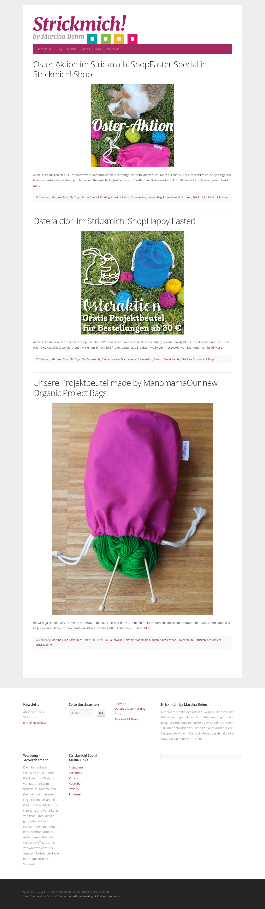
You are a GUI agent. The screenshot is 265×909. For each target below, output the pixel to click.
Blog (59, 49)
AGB (98, 49)
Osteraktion (144, 359)
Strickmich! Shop (218, 197)
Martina (71, 49)
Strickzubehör (44, 644)
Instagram (76, 767)
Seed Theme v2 (32, 896)
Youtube (75, 783)
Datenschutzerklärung (130, 708)
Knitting (105, 197)
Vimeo (73, 778)
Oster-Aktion (138, 197)
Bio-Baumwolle (91, 359)
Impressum (112, 49)
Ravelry (74, 789)
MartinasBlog (60, 197)
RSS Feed (100, 896)
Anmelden (114, 896)
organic (156, 640)
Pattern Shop (44, 49)
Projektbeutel (171, 197)
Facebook (75, 773)
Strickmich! (199, 197)
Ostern (158, 359)
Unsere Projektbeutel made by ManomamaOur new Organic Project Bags (125, 387)
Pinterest (75, 794)
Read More (214, 347)
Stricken (186, 197)
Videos (86, 49)
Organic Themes (57, 896)
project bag (155, 197)
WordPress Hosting (81, 896)
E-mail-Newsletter (35, 723)
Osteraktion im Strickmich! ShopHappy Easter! (114, 221)
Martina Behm (120, 197)
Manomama (128, 359)
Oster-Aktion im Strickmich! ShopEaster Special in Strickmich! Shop (120, 69)
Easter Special (90, 197)
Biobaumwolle (110, 359)
